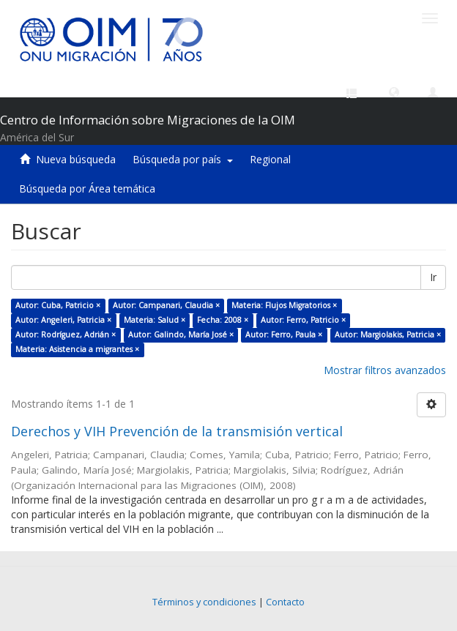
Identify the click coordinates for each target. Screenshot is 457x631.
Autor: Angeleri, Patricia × (63, 320)
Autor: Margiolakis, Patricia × (388, 334)
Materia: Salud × (154, 320)
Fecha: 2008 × (222, 320)
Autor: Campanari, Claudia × (166, 305)
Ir (433, 277)
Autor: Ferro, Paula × (283, 334)
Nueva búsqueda (76, 159)
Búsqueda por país (183, 159)
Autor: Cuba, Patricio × (57, 305)
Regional (270, 159)
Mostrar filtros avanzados (385, 370)
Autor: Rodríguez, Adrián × (65, 334)
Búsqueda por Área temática (87, 188)
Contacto (285, 602)
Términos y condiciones (204, 602)
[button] (394, 91)
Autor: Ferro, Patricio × (303, 320)
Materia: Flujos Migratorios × (284, 305)
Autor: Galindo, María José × (181, 334)
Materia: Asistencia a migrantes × (77, 349)
